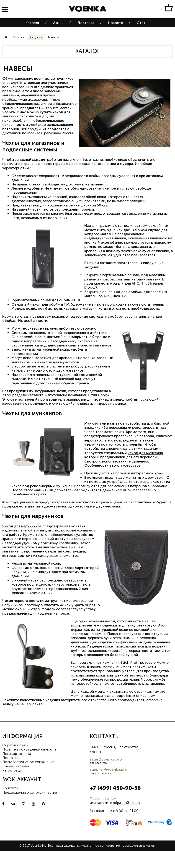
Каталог (32, 23)
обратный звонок (127, 803)
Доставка (85, 23)
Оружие (36, 37)
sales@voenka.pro (106, 759)
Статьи (143, 23)
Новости (115, 23)
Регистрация (12, 770)
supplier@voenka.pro (108, 769)
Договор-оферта (16, 753)
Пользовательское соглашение (28, 762)
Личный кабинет (15, 766)
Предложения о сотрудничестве (29, 792)
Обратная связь (15, 745)
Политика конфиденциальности (29, 749)
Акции (58, 23)
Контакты (10, 788)
